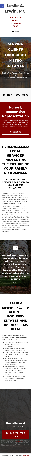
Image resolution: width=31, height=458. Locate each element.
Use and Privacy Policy (18, 441)
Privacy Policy (26, 455)
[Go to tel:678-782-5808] (18, 426)
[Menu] (15, 31)
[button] (2, 6)
